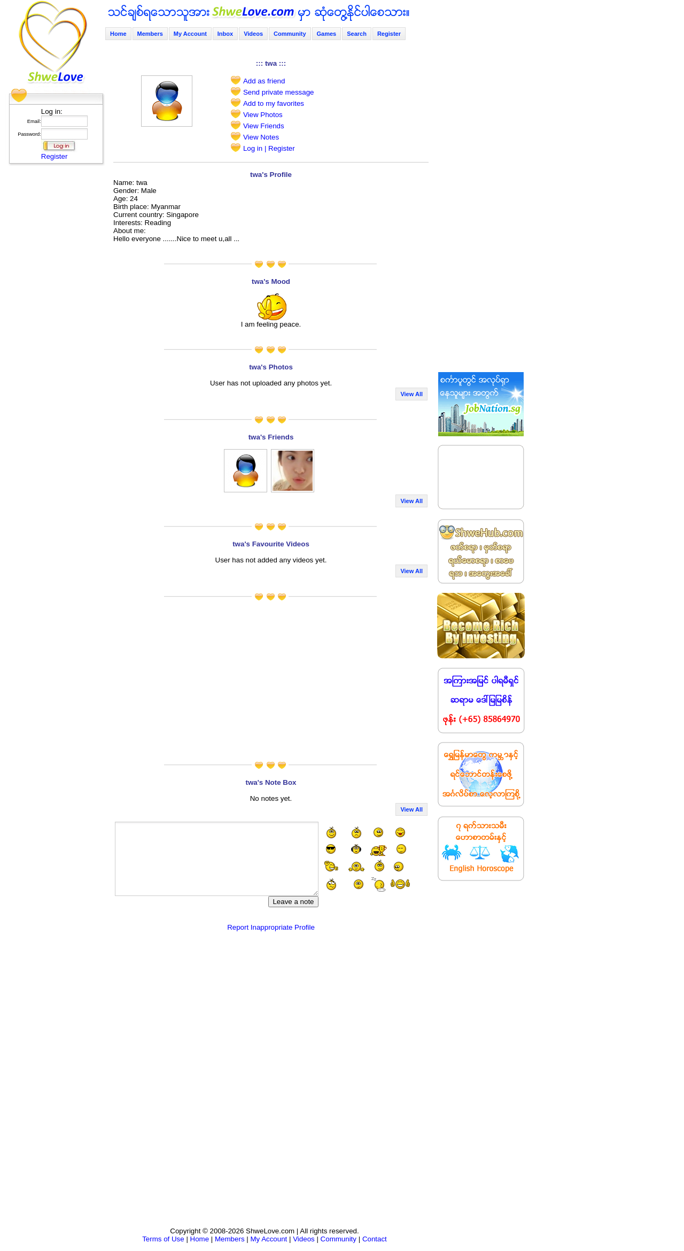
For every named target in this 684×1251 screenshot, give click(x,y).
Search (357, 33)
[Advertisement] (53, 328)
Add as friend (264, 81)
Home (118, 33)
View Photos (263, 115)
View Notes (261, 137)
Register (54, 156)
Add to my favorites (273, 103)
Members (150, 33)
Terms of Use (163, 1239)
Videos (253, 33)
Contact (374, 1239)
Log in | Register (269, 148)
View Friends (263, 126)
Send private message (278, 92)
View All (411, 394)
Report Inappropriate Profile (271, 927)
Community (290, 33)
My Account (190, 33)
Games (327, 33)
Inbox (225, 33)
